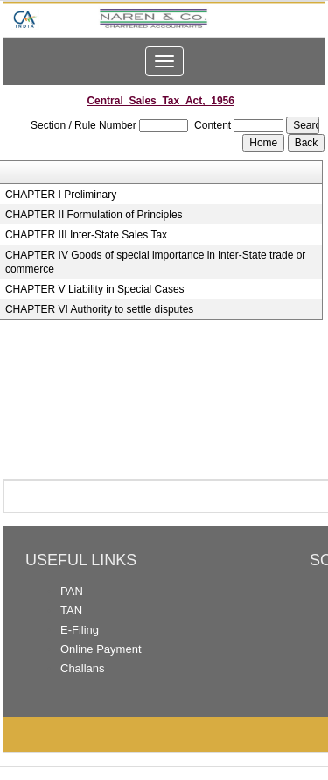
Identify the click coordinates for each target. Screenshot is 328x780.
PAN (71, 591)
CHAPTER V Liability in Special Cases (95, 289)
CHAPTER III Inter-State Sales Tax (86, 235)
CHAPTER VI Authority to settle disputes (99, 309)
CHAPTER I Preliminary (60, 194)
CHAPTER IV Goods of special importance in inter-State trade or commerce (155, 262)
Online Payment (101, 649)
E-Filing (79, 629)
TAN (71, 610)
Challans (82, 668)
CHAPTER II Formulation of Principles (94, 215)
